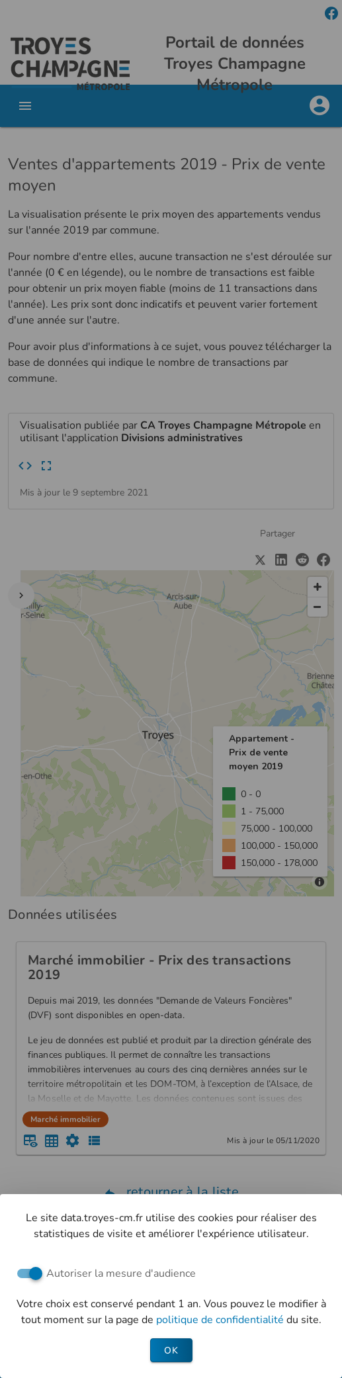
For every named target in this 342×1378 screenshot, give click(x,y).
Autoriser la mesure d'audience (121, 1273)
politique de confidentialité (221, 1320)
